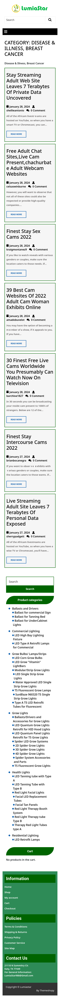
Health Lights (21, 772)
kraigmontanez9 (16, 249)
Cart (6, 903)
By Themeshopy (45, 990)
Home (8, 886)
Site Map (9, 948)
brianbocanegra (16, 460)
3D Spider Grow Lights (30, 749)
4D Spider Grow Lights (30, 754)
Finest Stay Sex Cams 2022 (23, 234)
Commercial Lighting (26, 631)
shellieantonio (15, 110)
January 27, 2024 (19, 456)
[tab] (6, 31)
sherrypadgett (15, 536)
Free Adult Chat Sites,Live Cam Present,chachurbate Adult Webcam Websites (28, 162)
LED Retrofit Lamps (27, 839)
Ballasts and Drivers (25, 608)
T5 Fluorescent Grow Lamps (33, 690)
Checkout (10, 908)
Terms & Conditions (15, 926)
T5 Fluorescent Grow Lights (32, 766)
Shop (7, 892)
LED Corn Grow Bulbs (28, 658)
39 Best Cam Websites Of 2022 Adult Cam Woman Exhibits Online (27, 298)
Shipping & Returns (15, 932)
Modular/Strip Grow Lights (32, 670)
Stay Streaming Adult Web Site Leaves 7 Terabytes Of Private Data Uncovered (27, 86)
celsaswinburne (16, 186)
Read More (14, 133)
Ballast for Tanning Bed (30, 616)
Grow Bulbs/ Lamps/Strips (29, 654)
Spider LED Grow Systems (31, 741)
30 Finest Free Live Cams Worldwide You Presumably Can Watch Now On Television (29, 372)
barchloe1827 (14, 396)
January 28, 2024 (19, 106)
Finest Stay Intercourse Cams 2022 (26, 442)
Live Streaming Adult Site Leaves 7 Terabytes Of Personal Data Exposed (27, 512)
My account (11, 897)
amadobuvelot (15, 320)
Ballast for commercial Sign (33, 612)
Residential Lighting (25, 835)
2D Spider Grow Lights (30, 745)
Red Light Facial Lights (29, 792)
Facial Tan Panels (26, 805)
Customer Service (14, 942)
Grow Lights (20, 713)
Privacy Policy (12, 937)
